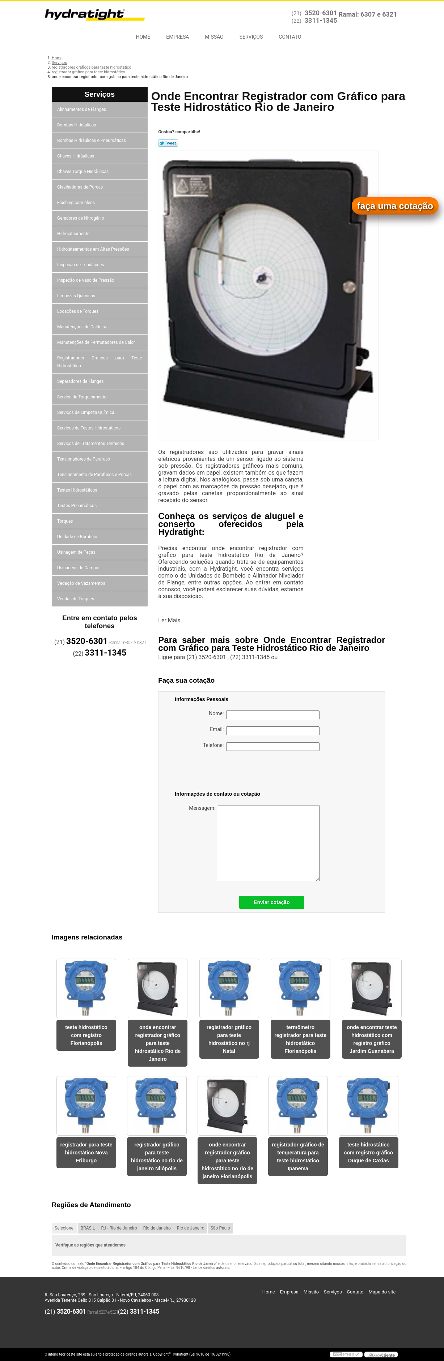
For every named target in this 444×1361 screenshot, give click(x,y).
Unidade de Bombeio (77, 536)
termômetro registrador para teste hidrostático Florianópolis (300, 1039)
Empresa (177, 37)
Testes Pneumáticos (77, 505)
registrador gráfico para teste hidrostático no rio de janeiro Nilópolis (157, 1156)
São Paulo (220, 1228)
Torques (65, 521)
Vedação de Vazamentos (81, 583)
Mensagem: (254, 843)
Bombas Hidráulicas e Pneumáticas (92, 140)
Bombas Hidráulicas (77, 125)
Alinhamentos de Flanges (82, 109)
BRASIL (88, 1228)
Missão (214, 37)
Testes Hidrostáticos (77, 490)
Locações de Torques (78, 311)
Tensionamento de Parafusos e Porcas (95, 474)
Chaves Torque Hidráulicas (83, 171)
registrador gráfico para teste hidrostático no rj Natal (229, 1039)
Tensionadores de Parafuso (84, 459)
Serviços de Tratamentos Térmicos (91, 443)
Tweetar (168, 143)
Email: (265, 730)
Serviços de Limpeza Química (86, 412)
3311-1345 (321, 20)
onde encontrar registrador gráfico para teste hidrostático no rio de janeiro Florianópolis (227, 1160)
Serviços (251, 37)
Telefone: (261, 746)
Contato (290, 37)
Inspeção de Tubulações (81, 264)
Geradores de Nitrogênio (81, 218)
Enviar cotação (272, 902)
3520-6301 (321, 13)
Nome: (264, 714)
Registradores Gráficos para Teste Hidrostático (99, 361)
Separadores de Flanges (81, 381)
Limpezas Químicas (76, 295)
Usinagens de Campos (79, 567)
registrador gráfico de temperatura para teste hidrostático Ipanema (298, 1156)
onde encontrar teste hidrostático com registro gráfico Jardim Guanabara (372, 1039)
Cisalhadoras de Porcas (80, 187)
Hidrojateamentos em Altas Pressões (93, 249)
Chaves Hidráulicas (76, 156)
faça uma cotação (395, 206)
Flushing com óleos (76, 202)
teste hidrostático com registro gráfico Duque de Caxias (368, 1152)
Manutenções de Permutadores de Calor (96, 342)
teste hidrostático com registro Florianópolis (86, 1035)
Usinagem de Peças (77, 552)
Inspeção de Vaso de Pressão (86, 280)
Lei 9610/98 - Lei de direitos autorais (199, 1268)
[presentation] (221, 772)
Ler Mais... (171, 620)
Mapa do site (382, 1292)
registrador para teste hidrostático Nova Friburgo (86, 1152)
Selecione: (65, 1228)
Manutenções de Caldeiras (83, 326)
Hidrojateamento (73, 233)
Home (143, 37)
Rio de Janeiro (157, 1228)
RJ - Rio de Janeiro (119, 1228)
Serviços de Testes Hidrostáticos (89, 428)
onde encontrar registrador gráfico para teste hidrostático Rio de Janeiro (158, 1043)
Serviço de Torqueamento (82, 396)
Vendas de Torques (76, 598)
